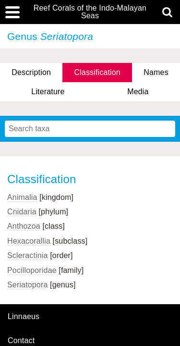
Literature (47, 91)
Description (31, 72)
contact (21, 340)
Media (137, 91)
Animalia (22, 197)
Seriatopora (27, 285)
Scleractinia (27, 255)
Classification (97, 72)
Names (156, 72)
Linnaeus (23, 317)
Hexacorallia (28, 241)
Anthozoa (23, 226)
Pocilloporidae (32, 270)
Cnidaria (21, 212)
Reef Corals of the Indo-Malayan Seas (90, 12)
